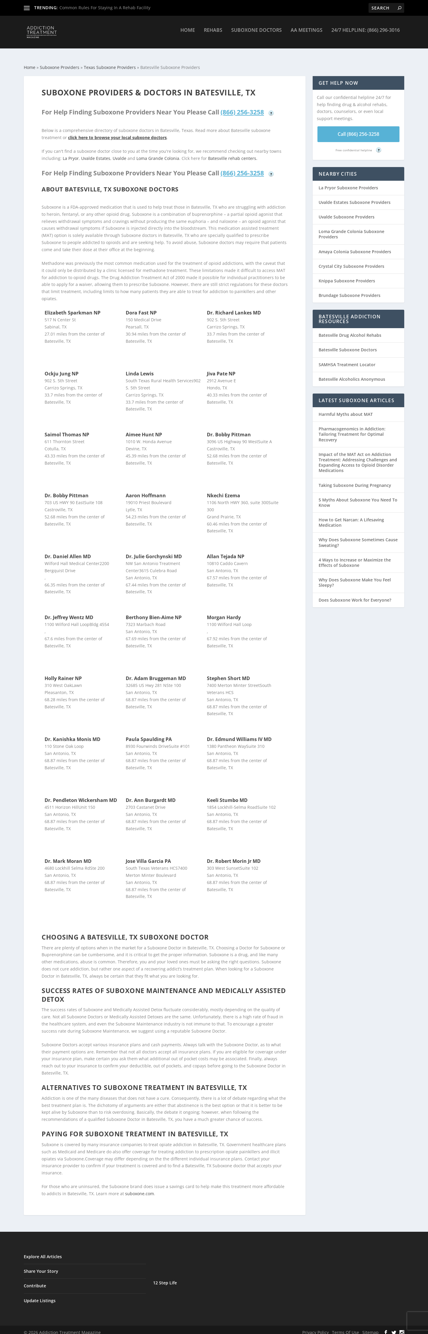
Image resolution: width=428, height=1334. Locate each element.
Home (187, 34)
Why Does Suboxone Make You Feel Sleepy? (355, 577)
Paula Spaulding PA (149, 734)
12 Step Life (165, 1277)
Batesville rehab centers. (232, 153)
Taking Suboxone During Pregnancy (355, 480)
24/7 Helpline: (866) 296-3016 (365, 34)
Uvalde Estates (95, 153)
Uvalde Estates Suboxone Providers (355, 197)
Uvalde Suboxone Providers (346, 211)
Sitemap (370, 1327)
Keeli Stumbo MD (227, 795)
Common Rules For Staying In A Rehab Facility (104, 7)
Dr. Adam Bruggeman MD (156, 673)
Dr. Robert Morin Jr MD (234, 855)
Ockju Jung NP (61, 368)
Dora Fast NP (141, 307)
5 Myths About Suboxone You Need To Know (358, 497)
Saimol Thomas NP (67, 429)
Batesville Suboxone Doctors (348, 344)
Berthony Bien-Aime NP (154, 612)
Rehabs (213, 34)
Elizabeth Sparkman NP (72, 307)
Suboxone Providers (59, 62)
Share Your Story (41, 1266)
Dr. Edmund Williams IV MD (239, 734)
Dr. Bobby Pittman (229, 429)
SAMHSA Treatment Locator (347, 359)
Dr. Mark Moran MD (68, 855)
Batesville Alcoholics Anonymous (352, 374)
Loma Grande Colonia (157, 153)
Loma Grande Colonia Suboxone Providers (351, 228)
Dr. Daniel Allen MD (68, 551)
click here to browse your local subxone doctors (117, 132)
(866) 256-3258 (242, 107)
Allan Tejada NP (225, 551)
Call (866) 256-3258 (358, 128)
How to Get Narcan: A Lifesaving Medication (351, 517)
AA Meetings (306, 34)
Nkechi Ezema (223, 490)
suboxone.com (139, 1188)
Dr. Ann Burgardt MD (151, 795)
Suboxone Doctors (256, 34)
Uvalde (119, 153)
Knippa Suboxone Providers (347, 275)
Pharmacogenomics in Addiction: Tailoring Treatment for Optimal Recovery (352, 429)
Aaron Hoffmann (146, 490)
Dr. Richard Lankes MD (234, 307)
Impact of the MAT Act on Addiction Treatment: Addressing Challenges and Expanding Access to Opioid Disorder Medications (358, 457)
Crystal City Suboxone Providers (351, 261)
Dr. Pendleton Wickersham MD (81, 795)
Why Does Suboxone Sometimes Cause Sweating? (358, 536)
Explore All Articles (43, 1251)
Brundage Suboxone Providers (349, 290)
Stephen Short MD (228, 673)
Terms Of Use (345, 1327)
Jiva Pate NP (221, 368)
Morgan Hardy (224, 612)
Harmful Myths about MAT (346, 409)
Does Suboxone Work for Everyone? (355, 594)
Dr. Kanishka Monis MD (72, 734)
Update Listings (40, 1295)
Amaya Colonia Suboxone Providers (355, 246)
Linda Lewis (140, 368)
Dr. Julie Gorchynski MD (154, 551)
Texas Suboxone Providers (110, 62)
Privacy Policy (315, 1327)
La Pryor (71, 153)
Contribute (35, 1280)
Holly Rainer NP (63, 673)
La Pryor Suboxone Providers (348, 182)
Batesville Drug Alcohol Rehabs (350, 330)
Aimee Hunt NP (144, 429)
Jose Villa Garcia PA (148, 855)
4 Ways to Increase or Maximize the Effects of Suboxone (355, 557)
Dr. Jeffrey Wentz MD (69, 612)
